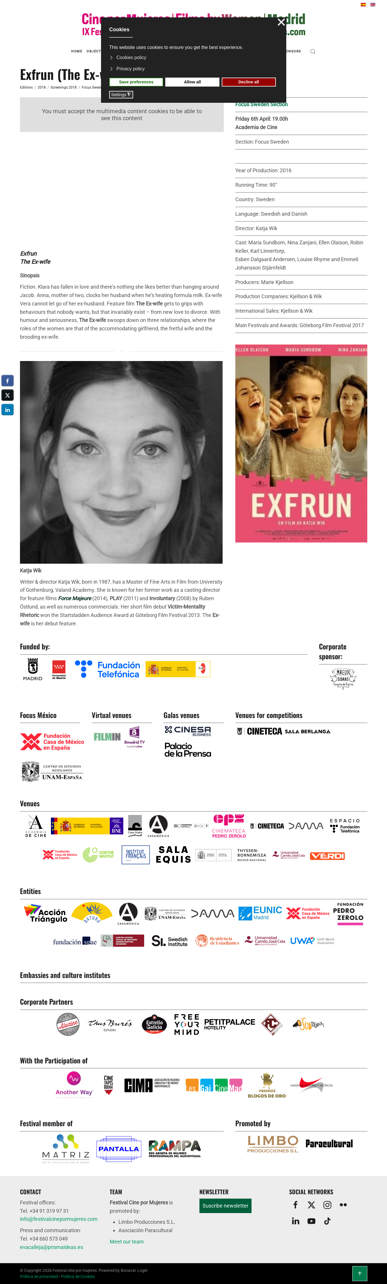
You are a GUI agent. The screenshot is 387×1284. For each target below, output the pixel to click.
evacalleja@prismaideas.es (51, 1247)
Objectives (98, 51)
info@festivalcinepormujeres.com (59, 1219)
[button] (313, 51)
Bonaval (128, 1270)
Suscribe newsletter (225, 1206)
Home (76, 51)
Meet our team (127, 1242)
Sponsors (291, 51)
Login (142, 1270)
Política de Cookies (78, 1276)
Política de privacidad (39, 1276)
